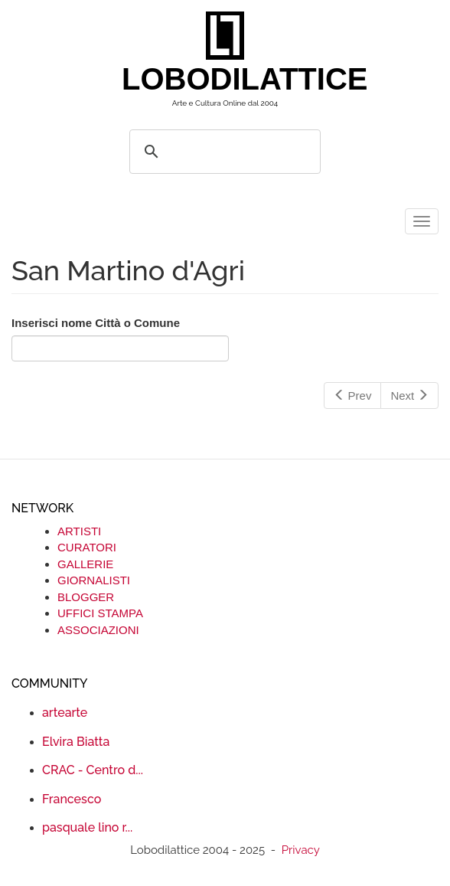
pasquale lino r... (87, 827)
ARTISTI (79, 531)
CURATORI (86, 547)
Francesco (71, 799)
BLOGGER (85, 596)
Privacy (301, 850)
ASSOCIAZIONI (98, 629)
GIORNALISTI (93, 580)
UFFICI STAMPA (100, 613)
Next (409, 395)
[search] (222, 151)
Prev (353, 395)
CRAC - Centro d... (92, 770)
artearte (64, 712)
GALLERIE (85, 564)
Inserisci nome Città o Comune (95, 322)
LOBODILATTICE (231, 79)
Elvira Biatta (75, 741)
